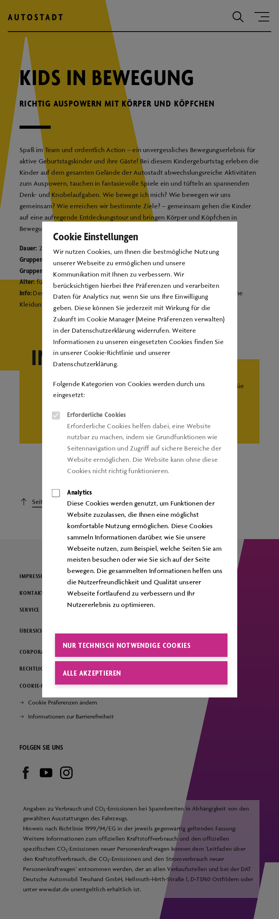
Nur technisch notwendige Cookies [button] (127, 645)
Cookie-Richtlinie (109, 353)
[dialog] (139, 459)
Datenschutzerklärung (85, 364)
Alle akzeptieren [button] (92, 673)
